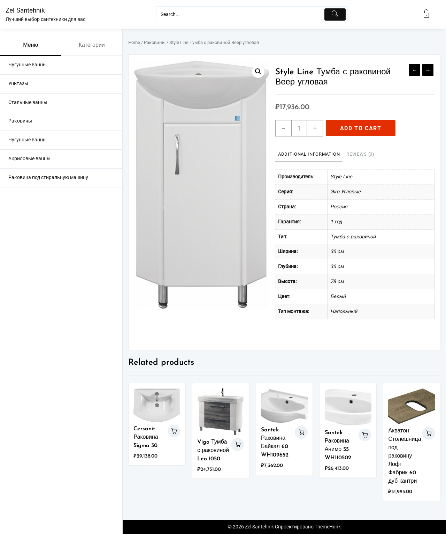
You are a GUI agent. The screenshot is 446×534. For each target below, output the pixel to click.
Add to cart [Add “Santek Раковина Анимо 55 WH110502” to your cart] (365, 435)
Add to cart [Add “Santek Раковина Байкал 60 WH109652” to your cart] (301, 432)
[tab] (309, 154)
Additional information (309, 154)
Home (134, 42)
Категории (92, 45)
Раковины (155, 42)
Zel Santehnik (25, 10)
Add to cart (361, 128)
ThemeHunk (328, 527)
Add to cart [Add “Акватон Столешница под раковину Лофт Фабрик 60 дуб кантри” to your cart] (428, 433)
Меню (30, 45)
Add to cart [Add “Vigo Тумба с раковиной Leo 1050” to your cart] (237, 444)
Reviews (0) (360, 154)
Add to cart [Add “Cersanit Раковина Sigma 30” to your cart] (174, 431)
